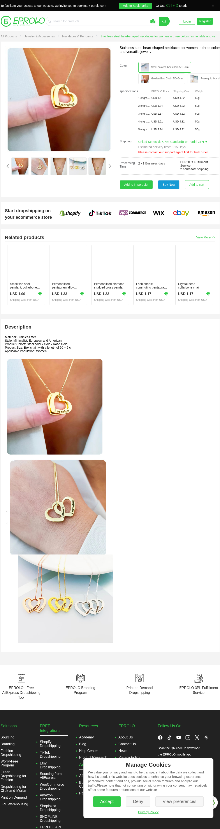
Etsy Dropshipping (50, 765)
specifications (129, 91)
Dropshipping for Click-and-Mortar (13, 788)
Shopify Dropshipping (50, 744)
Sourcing (7, 737)
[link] (9, 36)
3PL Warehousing (14, 804)
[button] (169, 737)
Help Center (88, 751)
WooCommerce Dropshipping (52, 786)
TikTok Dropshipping (50, 754)
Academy (86, 737)
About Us (125, 737)
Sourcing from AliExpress (51, 776)
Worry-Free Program (9, 763)
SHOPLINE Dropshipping (50, 818)
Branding (8, 744)
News (122, 751)
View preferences (179, 801)
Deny (138, 801)
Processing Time (127, 164)
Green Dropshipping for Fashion (13, 776)
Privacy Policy (148, 812)
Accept (107, 801)
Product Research (93, 757)
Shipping (126, 141)
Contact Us (127, 744)
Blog (82, 744)
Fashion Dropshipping (11, 753)
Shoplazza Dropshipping (50, 808)
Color (123, 65)
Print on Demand (14, 797)
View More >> (205, 237)
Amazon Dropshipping (50, 797)
